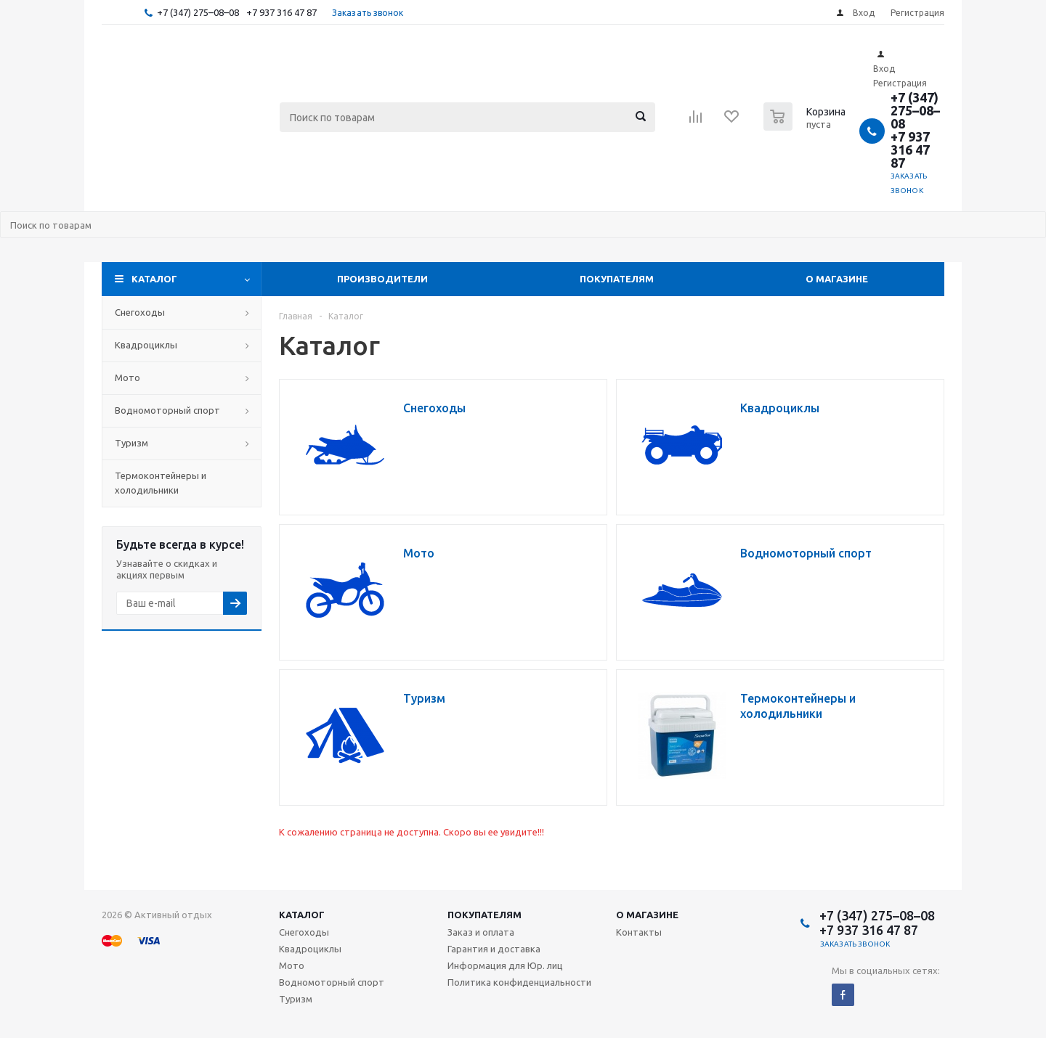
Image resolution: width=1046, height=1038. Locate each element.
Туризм (131, 443)
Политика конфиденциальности (519, 982)
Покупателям (617, 279)
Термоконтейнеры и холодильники (160, 482)
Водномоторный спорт (167, 410)
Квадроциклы (146, 345)
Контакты (639, 932)
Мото (127, 377)
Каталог (154, 279)
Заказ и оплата (480, 932)
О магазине (837, 279)
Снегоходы (140, 312)
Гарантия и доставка (493, 949)
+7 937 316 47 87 (281, 12)
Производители (382, 279)
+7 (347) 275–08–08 (198, 12)
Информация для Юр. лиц (505, 965)
